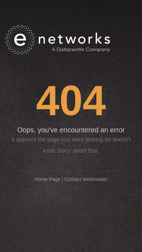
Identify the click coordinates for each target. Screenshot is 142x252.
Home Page (47, 179)
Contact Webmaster (85, 179)
